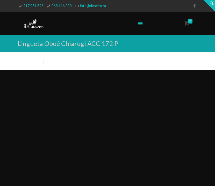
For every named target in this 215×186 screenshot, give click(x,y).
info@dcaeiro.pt (93, 6)
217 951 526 (33, 6)
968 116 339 (62, 6)
